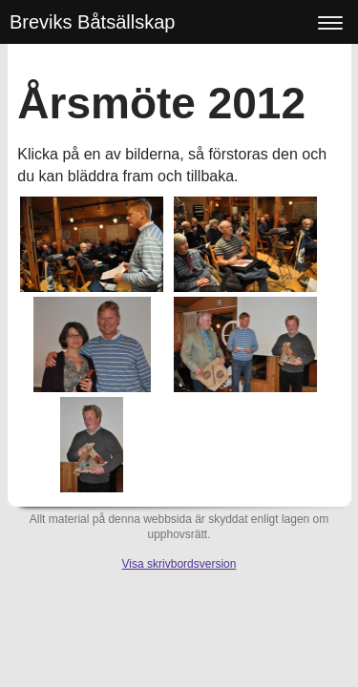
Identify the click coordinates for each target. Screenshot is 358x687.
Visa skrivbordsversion (179, 564)
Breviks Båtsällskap (92, 21)
